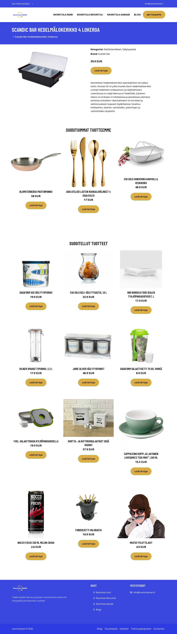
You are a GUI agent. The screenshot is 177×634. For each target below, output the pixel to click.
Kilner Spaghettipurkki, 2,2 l (36, 368)
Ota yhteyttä (111, 628)
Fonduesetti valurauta (88, 530)
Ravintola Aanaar (118, 14)
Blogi (137, 14)
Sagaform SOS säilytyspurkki (35, 292)
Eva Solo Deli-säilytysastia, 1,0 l (88, 292)
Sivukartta (158, 628)
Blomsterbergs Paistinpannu (35, 191)
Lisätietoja (101, 70)
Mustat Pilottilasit (141, 542)
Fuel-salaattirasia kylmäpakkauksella (36, 441)
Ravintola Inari (63, 14)
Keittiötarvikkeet (112, 49)
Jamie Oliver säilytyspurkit (88, 368)
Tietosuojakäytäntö (141, 628)
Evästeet (124, 628)
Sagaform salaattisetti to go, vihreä (141, 368)
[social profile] (32, 3)
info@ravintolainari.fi (154, 3)
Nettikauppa (154, 14)
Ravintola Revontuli (90, 14)
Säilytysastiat (129, 49)
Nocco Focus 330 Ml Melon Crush (36, 542)
